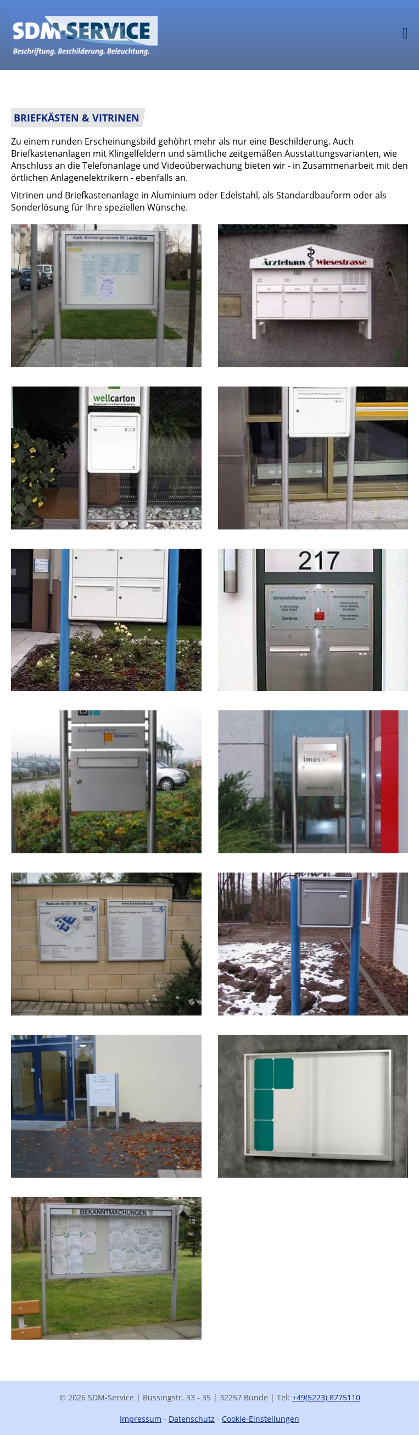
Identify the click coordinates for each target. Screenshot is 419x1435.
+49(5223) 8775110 (326, 1397)
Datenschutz (192, 1419)
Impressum (140, 1419)
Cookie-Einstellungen (260, 1419)
